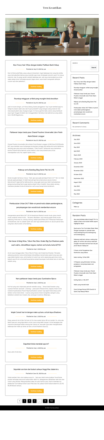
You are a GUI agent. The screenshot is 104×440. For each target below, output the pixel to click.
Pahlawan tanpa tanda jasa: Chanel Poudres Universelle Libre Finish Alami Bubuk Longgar (85, 96)
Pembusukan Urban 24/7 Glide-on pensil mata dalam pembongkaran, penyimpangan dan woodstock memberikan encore (36, 215)
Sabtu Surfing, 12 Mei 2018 (81, 257)
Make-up (76, 206)
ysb (45, 73)
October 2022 (78, 174)
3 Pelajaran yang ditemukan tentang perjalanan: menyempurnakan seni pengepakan (84, 264)
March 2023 (77, 155)
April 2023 (77, 151)
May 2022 (77, 194)
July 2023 (77, 139)
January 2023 (78, 163)
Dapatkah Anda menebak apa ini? (36, 368)
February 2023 (78, 159)
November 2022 (78, 170)
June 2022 (77, 190)
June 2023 (77, 143)
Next (51, 430)
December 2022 (78, 167)
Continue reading (36, 90)
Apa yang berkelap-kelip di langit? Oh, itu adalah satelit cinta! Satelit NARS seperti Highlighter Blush (86, 221)
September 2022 (79, 178)
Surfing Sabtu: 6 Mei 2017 (81, 280)
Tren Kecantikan (52, 7)
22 (45, 430)
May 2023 (77, 147)
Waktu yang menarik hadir (81, 284)
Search (75, 63)
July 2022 (77, 186)
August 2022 (78, 182)
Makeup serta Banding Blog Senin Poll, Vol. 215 (36, 178)
